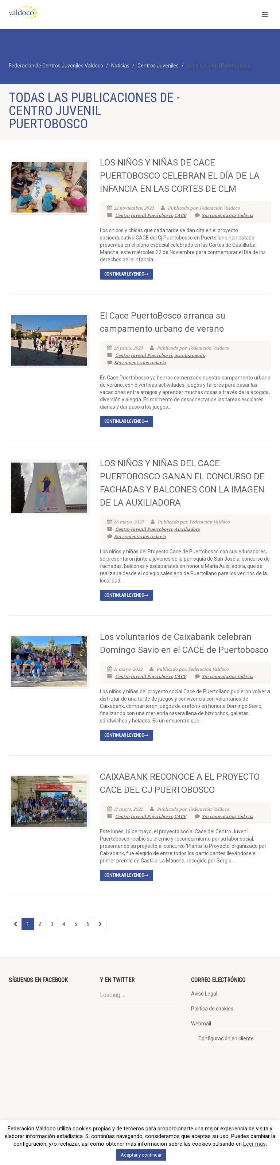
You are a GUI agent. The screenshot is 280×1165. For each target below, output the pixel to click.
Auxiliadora (187, 529)
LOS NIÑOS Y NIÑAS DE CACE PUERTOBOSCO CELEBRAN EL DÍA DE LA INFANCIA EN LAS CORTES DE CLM (180, 175)
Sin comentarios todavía (224, 215)
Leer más (254, 1144)
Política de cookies (212, 1009)
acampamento (189, 355)
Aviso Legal (204, 994)
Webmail (201, 1023)
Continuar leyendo (126, 274)
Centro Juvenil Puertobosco (144, 215)
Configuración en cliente (226, 1038)
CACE (180, 215)
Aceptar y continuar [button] (141, 1155)
